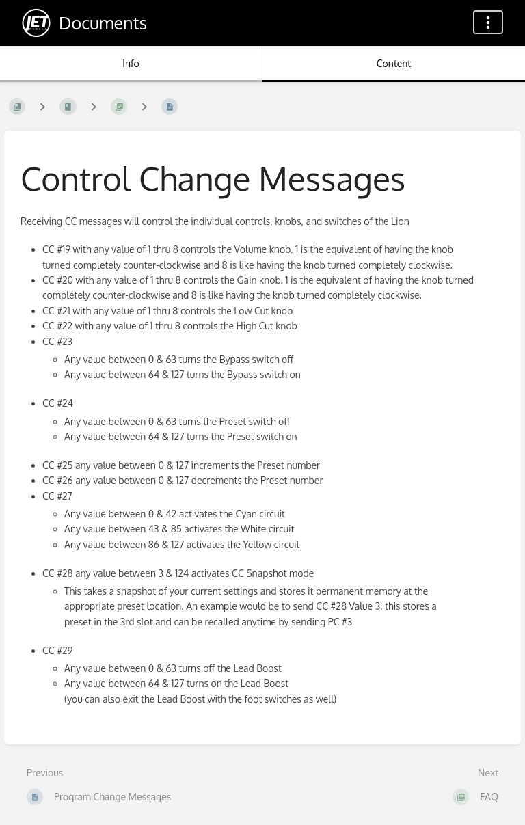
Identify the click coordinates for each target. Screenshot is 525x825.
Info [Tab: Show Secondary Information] (130, 63)
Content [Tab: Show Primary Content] (394, 63)
